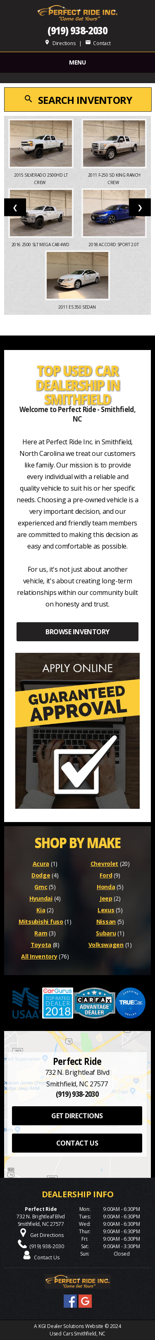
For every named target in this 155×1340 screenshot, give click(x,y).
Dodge (40, 875)
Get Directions (47, 1235)
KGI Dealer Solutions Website (70, 1326)
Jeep (106, 898)
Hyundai (40, 898)
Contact (98, 43)
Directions (59, 43)
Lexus (106, 910)
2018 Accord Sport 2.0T (114, 244)
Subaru (106, 933)
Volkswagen (106, 945)
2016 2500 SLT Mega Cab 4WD (41, 244)
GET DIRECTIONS (77, 1115)
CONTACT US (77, 1143)
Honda (106, 887)
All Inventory (39, 956)
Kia (40, 910)
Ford (106, 875)
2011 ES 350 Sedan (77, 307)
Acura (41, 864)
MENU (77, 62)
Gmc (40, 887)
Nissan (106, 921)
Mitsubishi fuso (41, 921)
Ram (40, 933)
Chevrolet (104, 864)
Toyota (41, 945)
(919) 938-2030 (78, 30)
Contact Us (47, 1257)
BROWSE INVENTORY (77, 631)
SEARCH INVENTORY (78, 100)
